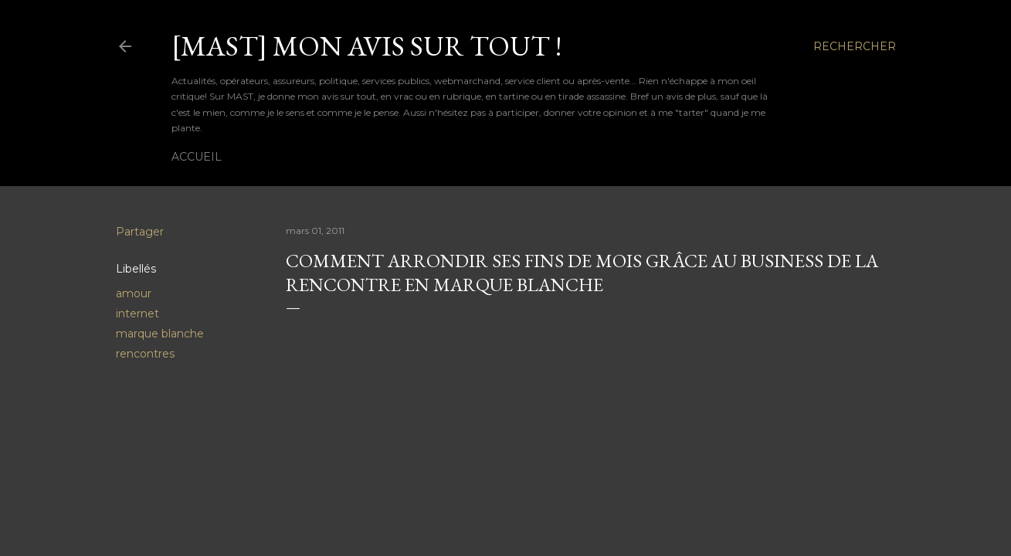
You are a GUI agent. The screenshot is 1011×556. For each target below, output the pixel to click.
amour (133, 293)
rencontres (145, 354)
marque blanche (160, 334)
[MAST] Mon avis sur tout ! (366, 46)
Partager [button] (140, 232)
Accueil (196, 157)
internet (137, 313)
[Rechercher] (854, 46)
